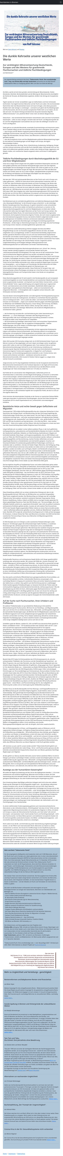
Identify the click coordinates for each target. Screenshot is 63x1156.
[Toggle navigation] (60, 2)
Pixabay (22, 49)
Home (5, 1154)
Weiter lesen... (53, 1099)
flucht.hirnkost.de (40, 945)
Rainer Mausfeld (34, 1070)
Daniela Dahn (22, 1070)
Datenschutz (21, 1154)
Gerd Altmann (12, 49)
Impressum (12, 1154)
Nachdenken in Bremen (9, 2)
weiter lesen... (8, 998)
